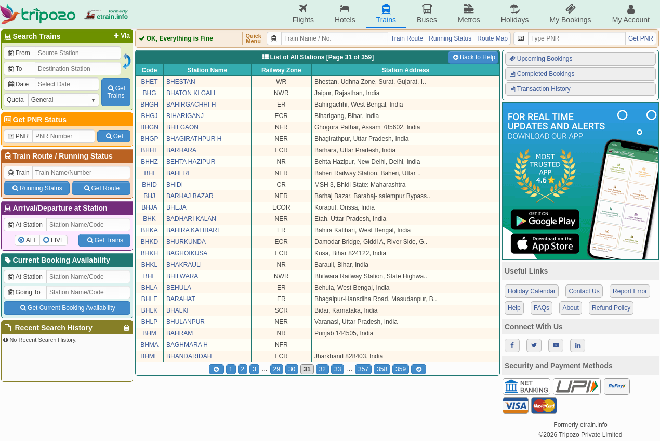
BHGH (149, 104)
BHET (149, 81)
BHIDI (174, 184)
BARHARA (181, 150)
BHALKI (177, 310)
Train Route (33, 156)
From (18, 53)
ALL (31, 240)
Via (121, 36)
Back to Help (473, 57)
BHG (149, 93)
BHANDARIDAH (189, 356)
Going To (24, 292)
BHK (149, 219)
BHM (149, 333)
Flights (303, 14)
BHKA (149, 230)
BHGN (149, 127)
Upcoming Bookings (540, 58)
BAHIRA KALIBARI (192, 230)
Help (514, 308)
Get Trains (104, 240)
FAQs (541, 308)
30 (291, 369)
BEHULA (178, 287)
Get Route (101, 188)
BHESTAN (180, 81)
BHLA (149, 287)
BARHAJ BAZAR (190, 196)
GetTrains (116, 92)
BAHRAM (179, 333)
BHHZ (149, 161)
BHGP (149, 138)
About (570, 308)
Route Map (492, 38)
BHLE (149, 299)
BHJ (149, 196)
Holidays (515, 14)
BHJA (149, 207)
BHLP (149, 322)
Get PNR (640, 38)
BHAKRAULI (184, 264)
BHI (149, 173)
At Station (25, 224)
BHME (149, 356)
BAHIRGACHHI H (191, 104)
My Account (631, 14)
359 (400, 369)
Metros (469, 14)
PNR (18, 136)
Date (18, 84)
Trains (386, 14)
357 (363, 369)
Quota (15, 99)
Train (18, 172)
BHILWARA (182, 276)
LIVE (57, 240)
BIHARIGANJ (185, 116)
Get (113, 136)
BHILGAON (182, 127)
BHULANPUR (185, 322)
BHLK (149, 310)
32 (322, 369)
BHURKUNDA (186, 241)
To (14, 68)
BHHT (149, 150)
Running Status (85, 156)
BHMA (149, 344)
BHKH (149, 253)
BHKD (149, 241)
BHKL (149, 264)
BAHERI (178, 173)
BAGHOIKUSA (186, 253)
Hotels (345, 14)
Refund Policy (611, 308)
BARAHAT (180, 299)
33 (337, 369)
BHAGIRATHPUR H (193, 138)
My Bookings (570, 14)
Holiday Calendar (532, 291)
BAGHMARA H (187, 344)
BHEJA (176, 207)
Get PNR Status (35, 119)
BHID (149, 184)
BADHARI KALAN (191, 219)
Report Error (630, 291)
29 (276, 369)
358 (382, 369)
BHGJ (149, 116)
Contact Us (584, 291)
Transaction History (539, 89)
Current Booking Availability (56, 260)
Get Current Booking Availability (67, 308)
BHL (149, 276)
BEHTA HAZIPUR (190, 161)
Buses (427, 14)
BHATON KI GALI (190, 93)
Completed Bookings (541, 73)
